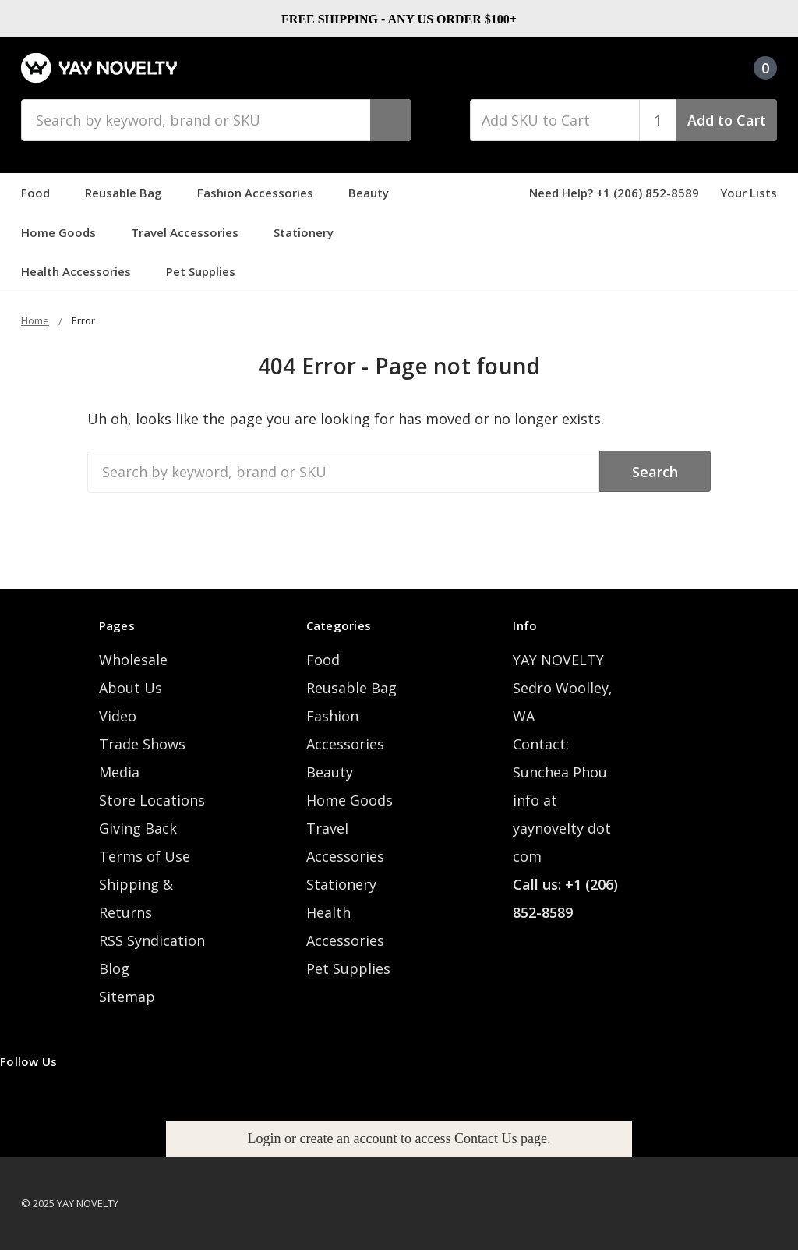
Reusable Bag (130, 192)
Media (119, 772)
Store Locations (152, 800)
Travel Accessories (191, 232)
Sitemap (127, 996)
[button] (399, 1139)
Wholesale (133, 659)
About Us (130, 687)
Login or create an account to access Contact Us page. (399, 1138)
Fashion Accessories (262, 192)
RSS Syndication (152, 940)
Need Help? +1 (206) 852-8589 (614, 192)
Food (42, 192)
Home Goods (65, 232)
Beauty (375, 192)
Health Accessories (83, 271)
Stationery (311, 232)
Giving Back (138, 828)
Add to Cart (726, 120)
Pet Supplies (207, 271)
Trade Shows (142, 744)
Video (117, 715)
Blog (114, 968)
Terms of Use (144, 856)
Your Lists (748, 192)
